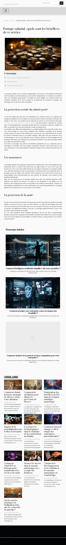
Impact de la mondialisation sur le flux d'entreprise (13, 429)
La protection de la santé (15, 85)
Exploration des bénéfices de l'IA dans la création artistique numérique (51, 397)
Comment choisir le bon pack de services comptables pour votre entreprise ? (33, 357)
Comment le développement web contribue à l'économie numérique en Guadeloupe (51, 469)
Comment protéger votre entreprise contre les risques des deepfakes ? (33, 312)
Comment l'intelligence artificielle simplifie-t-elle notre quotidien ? (33, 268)
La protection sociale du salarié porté (19, 78)
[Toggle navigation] (6, 10)
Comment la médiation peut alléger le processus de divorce (31, 397)
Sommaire (11, 73)
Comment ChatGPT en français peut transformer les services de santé (12, 468)
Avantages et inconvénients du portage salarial (19, 123)
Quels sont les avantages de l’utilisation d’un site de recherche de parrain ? (12, 505)
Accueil (5, 20)
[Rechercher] (50, 3)
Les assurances (12, 81)
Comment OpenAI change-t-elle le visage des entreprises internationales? (52, 432)
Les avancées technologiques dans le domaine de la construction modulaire (32, 432)
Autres (12, 20)
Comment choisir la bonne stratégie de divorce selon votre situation (12, 396)
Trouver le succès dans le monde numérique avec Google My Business (32, 468)
